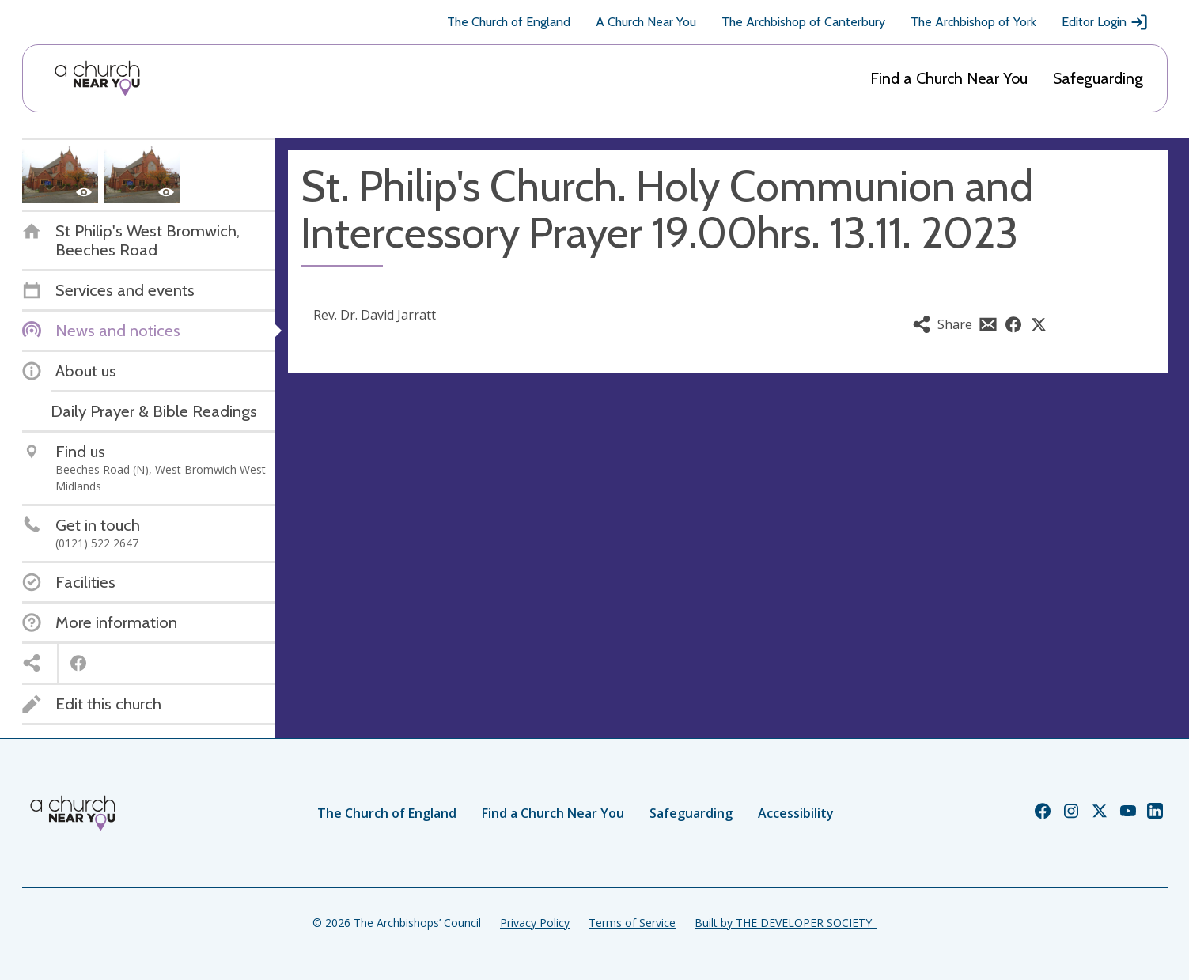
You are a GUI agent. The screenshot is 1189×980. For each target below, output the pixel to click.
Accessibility (796, 813)
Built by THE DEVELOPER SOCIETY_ (786, 922)
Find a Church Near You (949, 78)
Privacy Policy (535, 922)
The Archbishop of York (973, 21)
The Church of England (508, 21)
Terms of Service (632, 922)
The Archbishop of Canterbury (803, 21)
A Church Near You (646, 21)
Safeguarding (1098, 78)
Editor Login (1105, 22)
